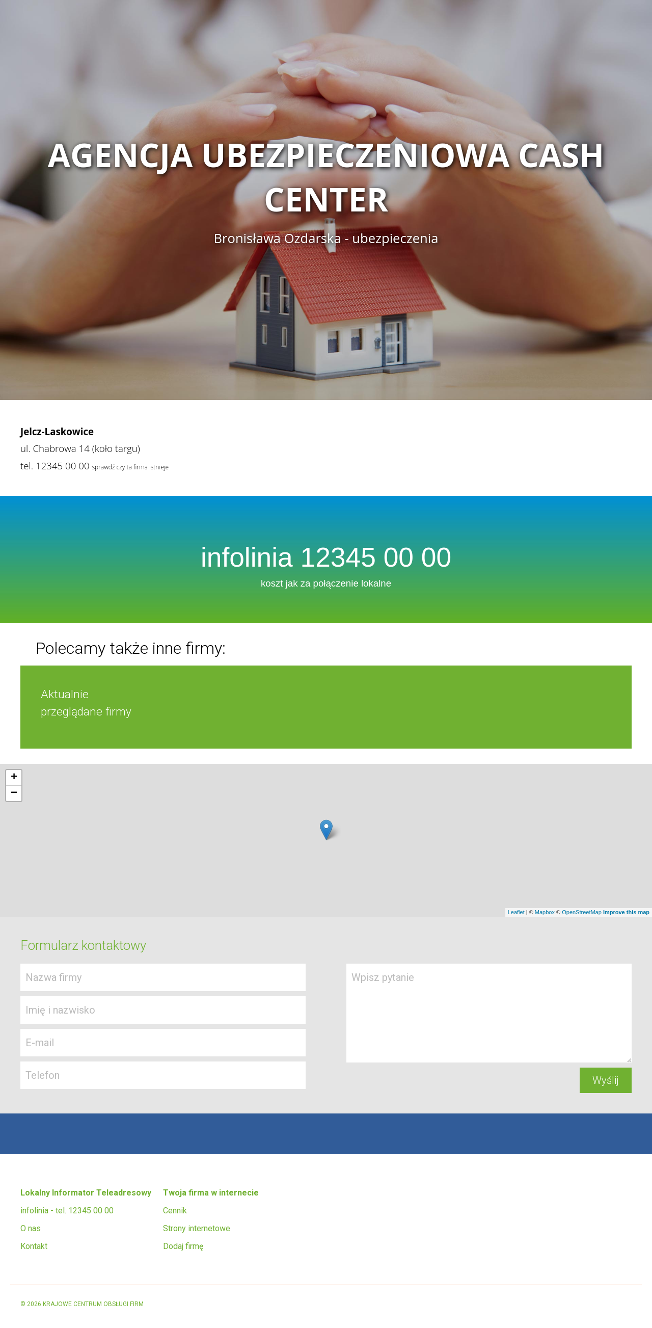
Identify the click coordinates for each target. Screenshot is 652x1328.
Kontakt (33, 1246)
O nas (30, 1228)
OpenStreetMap (582, 912)
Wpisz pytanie (489, 1013)
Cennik (175, 1210)
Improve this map (626, 912)
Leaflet (516, 912)
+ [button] (14, 777)
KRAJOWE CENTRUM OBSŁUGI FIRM (93, 1304)
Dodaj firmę (183, 1246)
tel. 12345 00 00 (55, 465)
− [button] (14, 793)
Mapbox (545, 912)
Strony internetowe (196, 1228)
